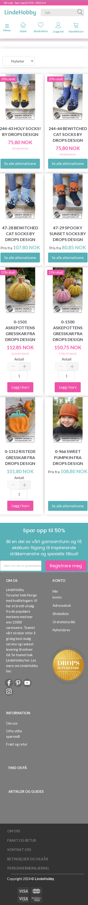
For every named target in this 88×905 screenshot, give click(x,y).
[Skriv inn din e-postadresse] (21, 565)
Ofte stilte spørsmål (14, 733)
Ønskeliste (41, 27)
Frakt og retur (16, 744)
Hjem (23, 27)
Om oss (12, 723)
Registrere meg (66, 566)
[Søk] (80, 12)
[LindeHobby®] (20, 11)
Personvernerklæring (28, 868)
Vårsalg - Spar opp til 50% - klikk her (25, 2)
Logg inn (58, 27)
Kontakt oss (19, 850)
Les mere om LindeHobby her (22, 665)
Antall (19, 359)
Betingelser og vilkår (27, 859)
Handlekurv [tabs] (76, 27)
